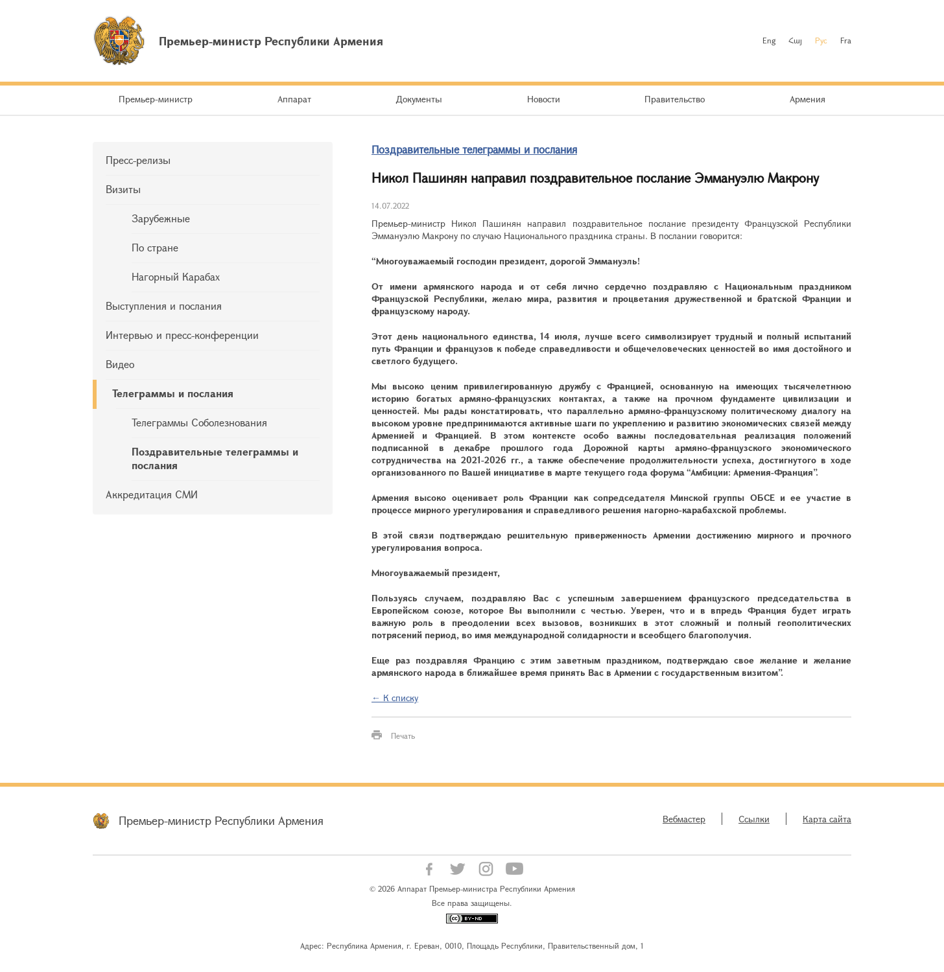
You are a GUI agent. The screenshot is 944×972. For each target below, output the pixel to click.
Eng (768, 40)
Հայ (795, 40)
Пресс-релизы (138, 160)
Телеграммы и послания (172, 393)
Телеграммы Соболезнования (199, 422)
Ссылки (754, 819)
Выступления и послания (164, 305)
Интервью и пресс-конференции (182, 334)
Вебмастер (684, 819)
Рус (821, 40)
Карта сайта (827, 819)
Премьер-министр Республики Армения (221, 820)
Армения (807, 99)
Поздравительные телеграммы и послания (215, 458)
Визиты (123, 189)
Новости (543, 99)
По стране (155, 247)
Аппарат (294, 99)
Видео (120, 364)
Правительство (674, 99)
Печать (403, 735)
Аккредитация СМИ (152, 494)
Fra (845, 40)
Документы (418, 99)
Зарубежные (161, 218)
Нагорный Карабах (176, 276)
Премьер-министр (156, 99)
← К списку (395, 697)
